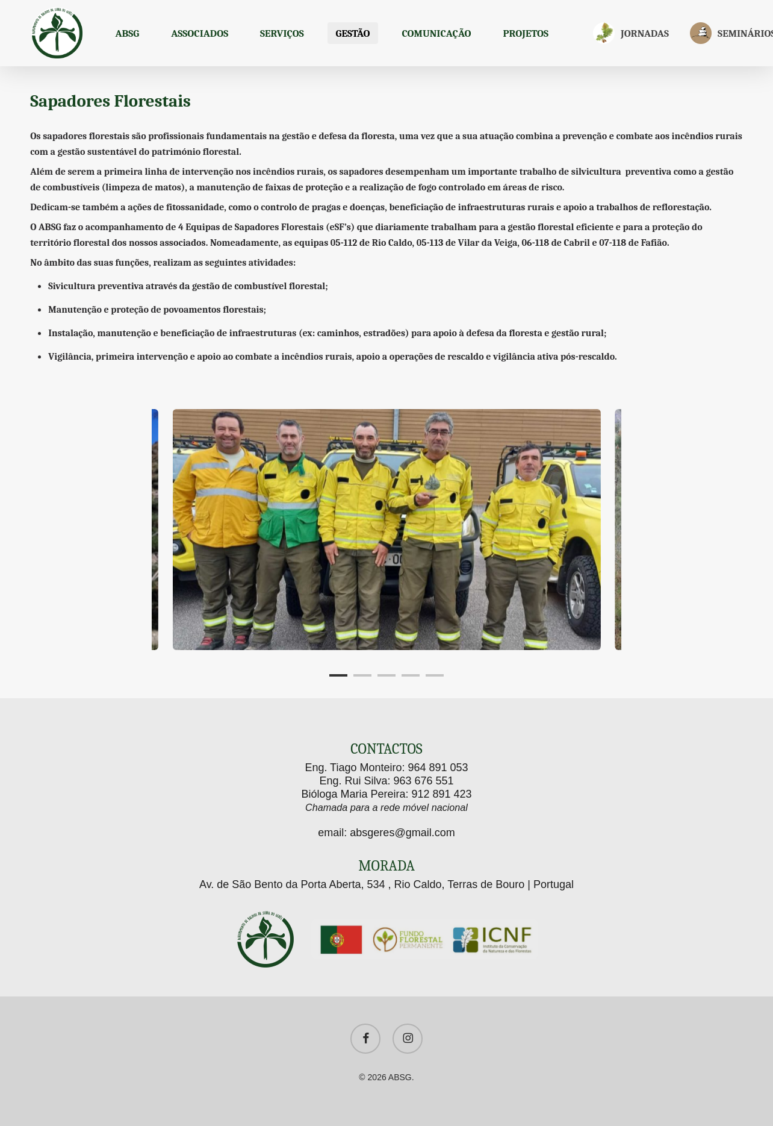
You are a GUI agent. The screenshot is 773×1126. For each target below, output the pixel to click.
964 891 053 (438, 768)
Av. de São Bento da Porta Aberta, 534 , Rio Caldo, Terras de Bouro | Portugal (386, 884)
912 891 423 (441, 794)
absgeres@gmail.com (402, 833)
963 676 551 (423, 781)
